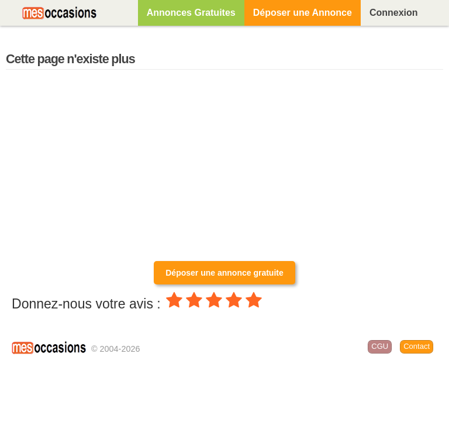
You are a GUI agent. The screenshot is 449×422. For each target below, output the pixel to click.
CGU (379, 346)
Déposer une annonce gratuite (224, 272)
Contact (416, 346)
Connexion (393, 13)
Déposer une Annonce (302, 13)
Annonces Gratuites (191, 13)
